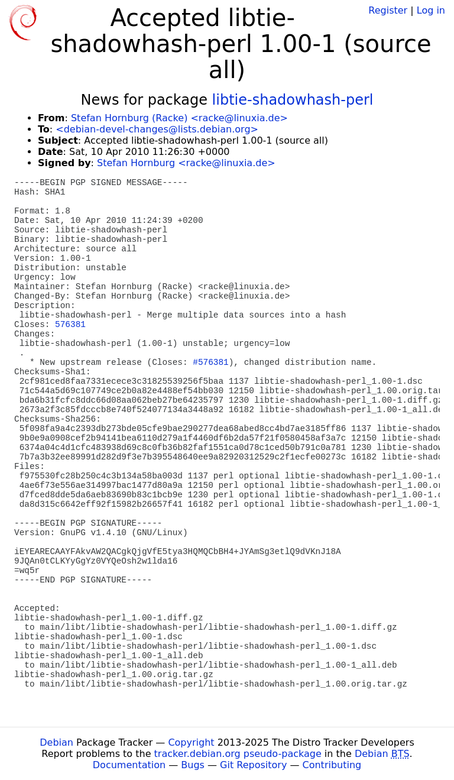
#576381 (210, 362)
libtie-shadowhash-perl (293, 100)
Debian (56, 742)
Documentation (129, 765)
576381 (70, 324)
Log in (431, 10)
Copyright (191, 742)
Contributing (332, 765)
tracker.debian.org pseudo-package (238, 753)
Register (387, 10)
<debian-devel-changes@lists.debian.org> (157, 129)
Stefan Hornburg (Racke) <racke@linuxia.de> (179, 118)
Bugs (193, 765)
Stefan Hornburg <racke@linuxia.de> (186, 163)
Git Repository (253, 765)
